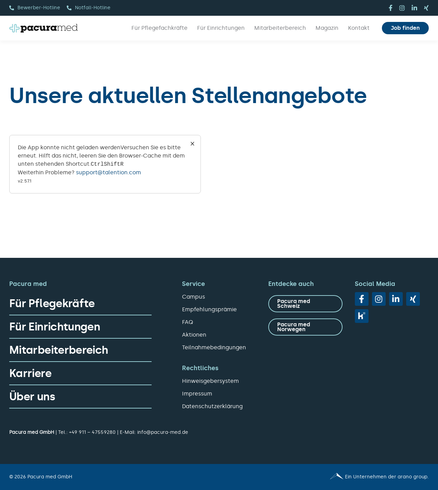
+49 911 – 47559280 (92, 432)
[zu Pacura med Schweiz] (305, 303)
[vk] (362, 316)
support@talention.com (108, 172)
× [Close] (192, 143)
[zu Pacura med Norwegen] (305, 327)
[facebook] (390, 8)
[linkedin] (414, 8)
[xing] (426, 8)
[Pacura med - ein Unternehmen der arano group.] (327, 477)
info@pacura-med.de (162, 432)
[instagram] (402, 8)
